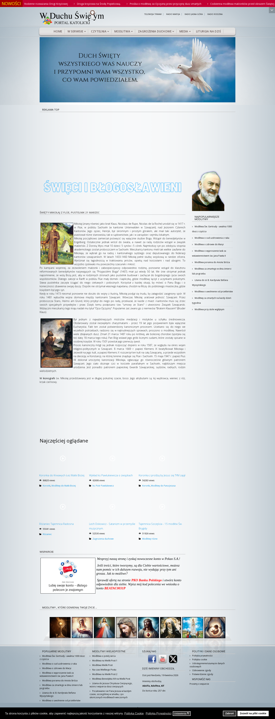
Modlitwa (122, 31)
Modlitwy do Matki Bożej (64, 485)
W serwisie (75, 31)
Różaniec (47, 534)
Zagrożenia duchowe (155, 31)
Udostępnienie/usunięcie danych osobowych (207, 665)
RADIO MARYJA (173, 14)
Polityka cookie (199, 659)
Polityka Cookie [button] (134, 713)
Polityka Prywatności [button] (159, 713)
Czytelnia (98, 31)
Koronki (47, 485)
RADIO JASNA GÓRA (194, 14)
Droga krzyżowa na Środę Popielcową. (103, 3)
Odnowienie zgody (201, 670)
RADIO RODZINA (215, 14)
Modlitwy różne (149, 538)
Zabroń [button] (229, 713)
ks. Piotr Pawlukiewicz (103, 485)
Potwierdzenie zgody (202, 674)
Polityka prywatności (202, 655)
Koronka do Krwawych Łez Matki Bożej (61, 475)
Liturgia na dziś (208, 31)
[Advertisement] (137, 138)
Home (58, 31)
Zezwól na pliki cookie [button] (253, 713)
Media (183, 31)
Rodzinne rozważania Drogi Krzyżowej (51, 3)
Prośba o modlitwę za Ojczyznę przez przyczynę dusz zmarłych (170, 3)
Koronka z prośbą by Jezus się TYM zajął (162, 475)
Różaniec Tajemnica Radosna (56, 524)
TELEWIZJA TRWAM (153, 14)
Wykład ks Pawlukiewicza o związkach (111, 475)
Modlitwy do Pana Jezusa (163, 485)
